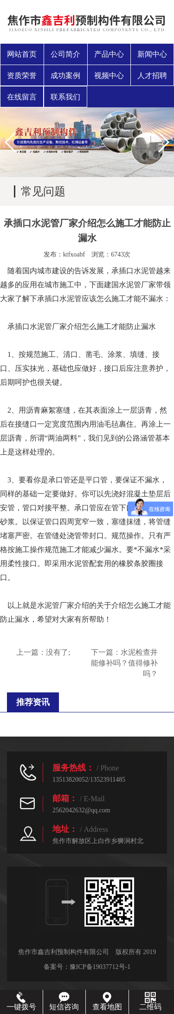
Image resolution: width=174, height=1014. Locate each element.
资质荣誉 (22, 75)
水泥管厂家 (55, 605)
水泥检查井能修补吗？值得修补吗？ (124, 663)
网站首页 (22, 54)
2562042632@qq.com (81, 810)
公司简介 (65, 54)
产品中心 (109, 54)
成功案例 (65, 75)
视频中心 (109, 75)
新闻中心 (152, 54)
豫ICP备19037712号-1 (100, 966)
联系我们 (65, 97)
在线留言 (22, 97)
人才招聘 (152, 75)
